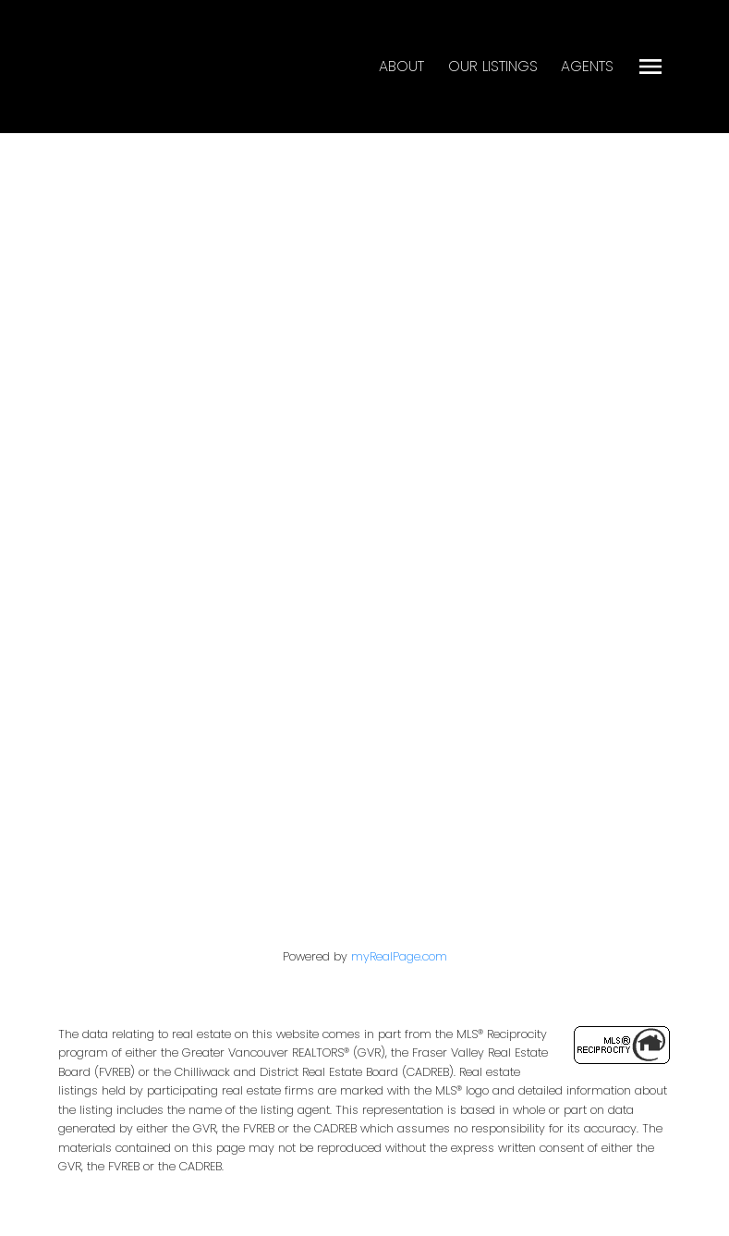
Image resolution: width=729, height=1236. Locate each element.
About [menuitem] (401, 66)
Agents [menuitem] (587, 66)
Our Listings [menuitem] (493, 66)
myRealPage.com (399, 956)
